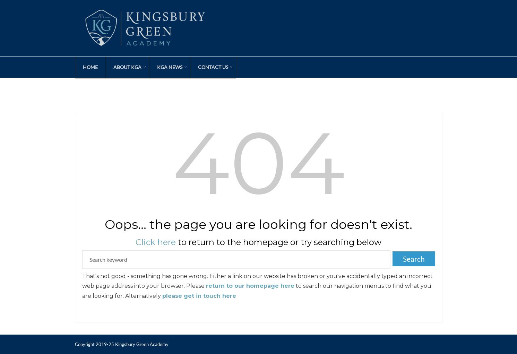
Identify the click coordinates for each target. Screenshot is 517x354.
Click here (156, 242)
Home (90, 67)
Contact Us (213, 67)
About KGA (127, 67)
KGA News (169, 67)
